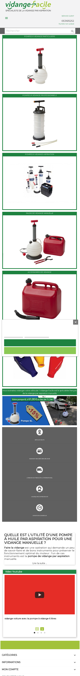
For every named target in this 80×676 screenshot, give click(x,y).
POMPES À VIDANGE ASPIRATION (39, 154)
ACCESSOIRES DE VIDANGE (39, 272)
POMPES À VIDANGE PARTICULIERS (39, 36)
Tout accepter (40, 342)
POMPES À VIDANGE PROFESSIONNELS (40, 95)
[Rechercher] (40, 31)
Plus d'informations (13, 335)
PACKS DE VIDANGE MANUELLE (39, 213)
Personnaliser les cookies (37, 335)
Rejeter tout (40, 350)
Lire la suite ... (39, 563)
